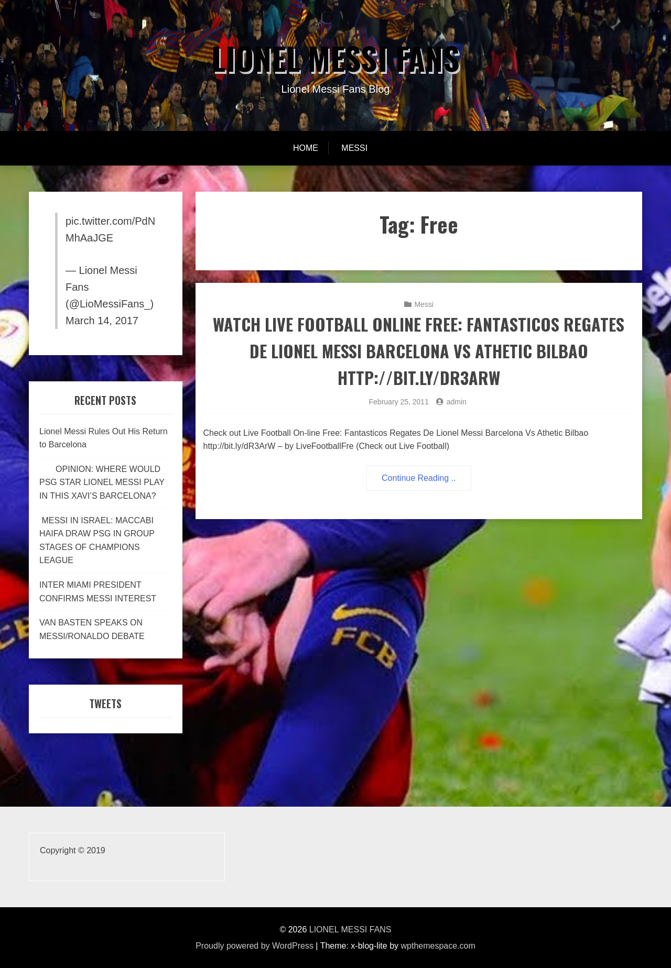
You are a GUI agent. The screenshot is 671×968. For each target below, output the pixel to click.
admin (457, 402)
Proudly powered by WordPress (254, 945)
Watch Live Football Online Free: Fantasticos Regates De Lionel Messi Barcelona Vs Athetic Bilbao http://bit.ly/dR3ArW (418, 351)
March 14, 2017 (102, 320)
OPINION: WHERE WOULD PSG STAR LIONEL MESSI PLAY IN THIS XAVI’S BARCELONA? (102, 482)
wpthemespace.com (438, 945)
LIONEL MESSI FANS (335, 57)
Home (305, 148)
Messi (354, 148)
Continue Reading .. (419, 478)
